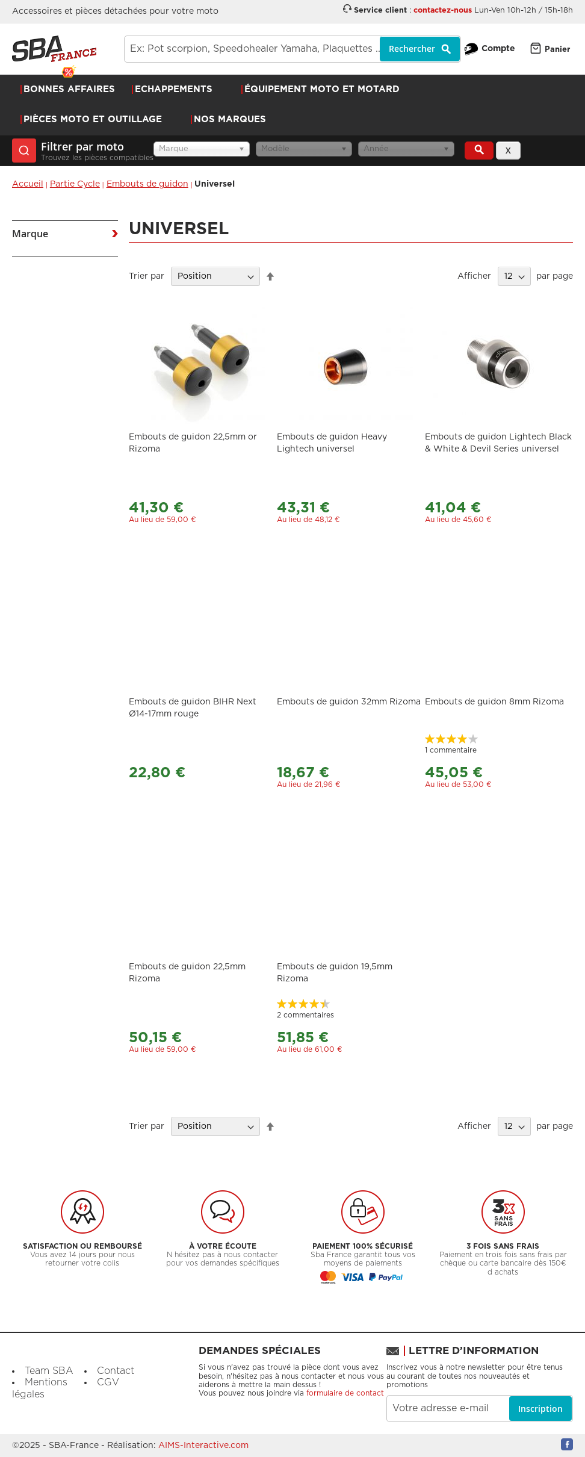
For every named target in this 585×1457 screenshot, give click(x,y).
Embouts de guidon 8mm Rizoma (494, 702)
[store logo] (54, 49)
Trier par (146, 276)
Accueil (27, 184)
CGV (108, 1382)
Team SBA (49, 1371)
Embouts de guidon (147, 184)
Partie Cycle (75, 184)
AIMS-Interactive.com (203, 1445)
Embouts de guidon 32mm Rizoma (349, 702)
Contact (115, 1371)
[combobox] (292, 49)
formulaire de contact (345, 1393)
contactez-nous (442, 10)
